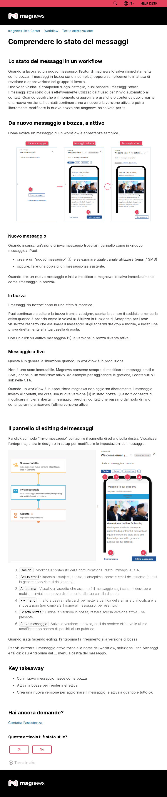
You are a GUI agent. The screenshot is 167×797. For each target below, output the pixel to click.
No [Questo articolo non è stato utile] (42, 749)
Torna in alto (21, 762)
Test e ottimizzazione (77, 31)
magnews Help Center (24, 31)
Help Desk (149, 3)
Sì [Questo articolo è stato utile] (19, 749)
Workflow (51, 31)
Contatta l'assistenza (25, 722)
